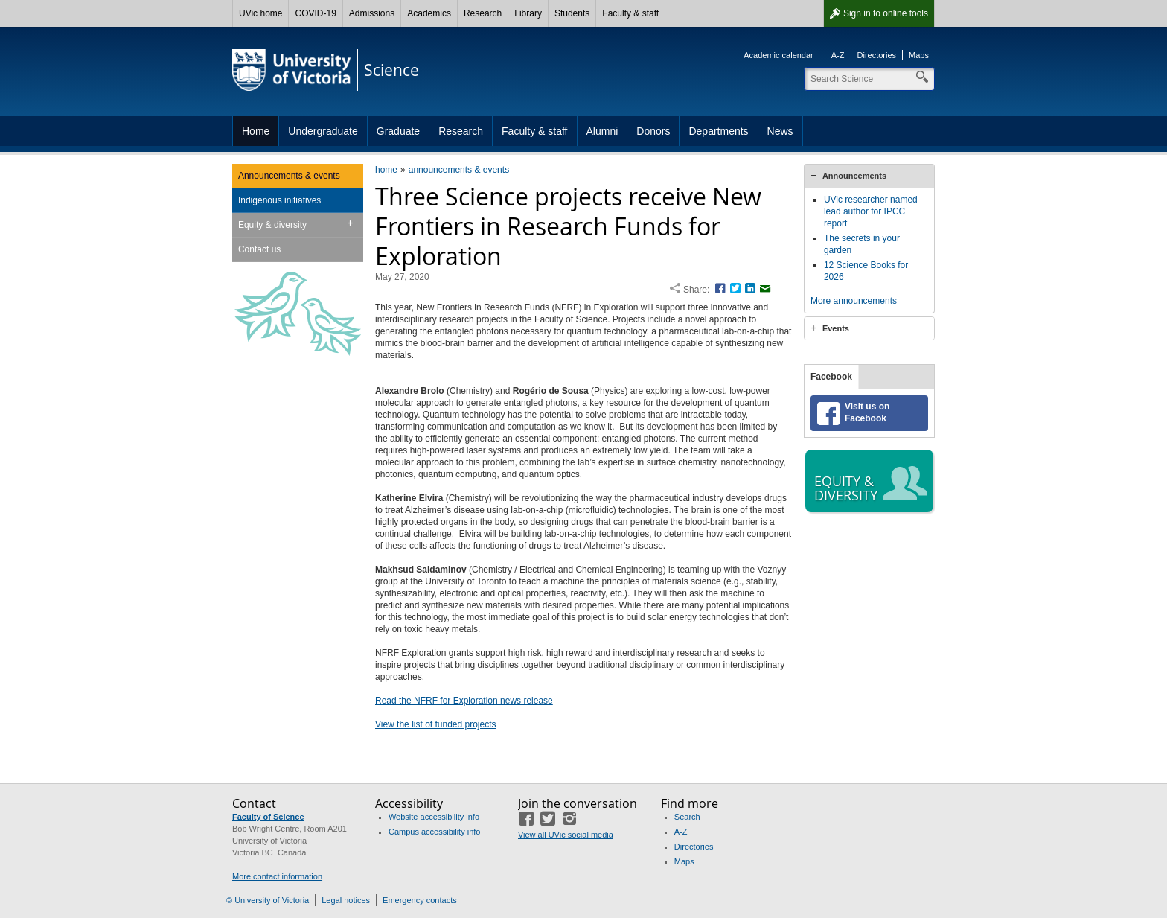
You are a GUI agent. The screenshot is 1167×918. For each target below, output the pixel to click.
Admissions (371, 13)
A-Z (838, 55)
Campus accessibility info (435, 831)
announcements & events (459, 170)
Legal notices (346, 900)
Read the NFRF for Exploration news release (464, 700)
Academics (429, 13)
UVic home (260, 13)
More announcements (853, 301)
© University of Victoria (267, 900)
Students (571, 13)
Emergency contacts (420, 900)
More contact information (277, 876)
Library (528, 13)
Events (835, 328)
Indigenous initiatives (279, 200)
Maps (919, 55)
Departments (718, 131)
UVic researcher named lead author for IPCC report (871, 211)
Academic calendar (778, 55)
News (780, 131)
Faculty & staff (630, 13)
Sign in (885, 13)
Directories (877, 55)
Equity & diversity (272, 225)
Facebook (831, 377)
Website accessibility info (434, 816)
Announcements (854, 175)
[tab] (869, 176)
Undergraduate (322, 131)
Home (255, 131)
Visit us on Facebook (867, 412)
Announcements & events (289, 175)
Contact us (259, 249)
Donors (653, 131)
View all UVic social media (565, 834)
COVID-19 (315, 13)
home (386, 170)
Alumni (602, 131)
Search (687, 816)
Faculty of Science (268, 816)
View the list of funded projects (435, 724)
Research (483, 13)
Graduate (398, 131)
